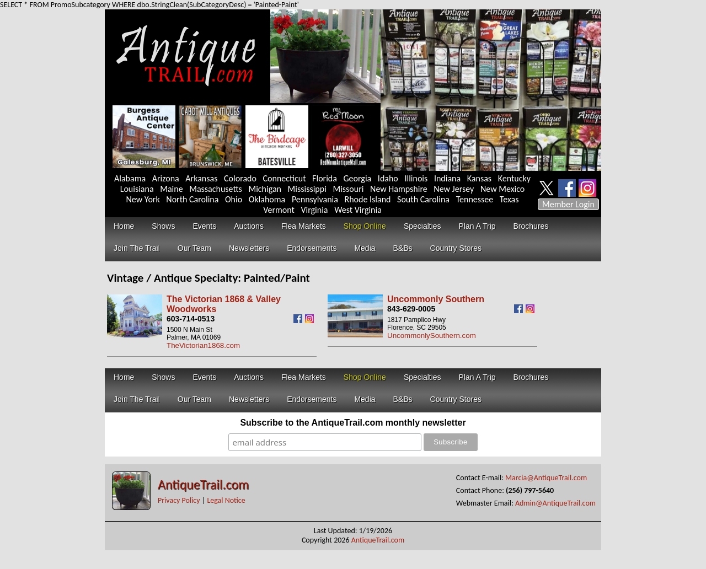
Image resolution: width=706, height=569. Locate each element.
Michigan (264, 189)
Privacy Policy (179, 500)
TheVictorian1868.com (203, 345)
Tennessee (475, 199)
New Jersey (454, 189)
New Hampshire (398, 189)
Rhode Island (368, 199)
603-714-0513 (191, 318)
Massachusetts (215, 189)
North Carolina (192, 199)
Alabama (130, 178)
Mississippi (307, 189)
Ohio (233, 199)
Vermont (279, 210)
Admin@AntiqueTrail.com (555, 503)
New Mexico (502, 189)
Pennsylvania (315, 199)
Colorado (240, 178)
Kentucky (514, 178)
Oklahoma (267, 199)
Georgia (358, 178)
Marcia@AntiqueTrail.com (546, 477)
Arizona (165, 178)
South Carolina (423, 199)
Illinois (415, 178)
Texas (509, 199)
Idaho (388, 178)
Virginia (314, 210)
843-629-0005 (411, 308)
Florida (324, 178)
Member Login (568, 204)
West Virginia (358, 210)
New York (143, 199)
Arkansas (201, 178)
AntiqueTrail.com (203, 484)
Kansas (479, 178)
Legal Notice (226, 500)
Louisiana (137, 189)
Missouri (348, 189)
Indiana (447, 178)
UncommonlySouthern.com (431, 335)
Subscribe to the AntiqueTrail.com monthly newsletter (353, 422)
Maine (171, 189)
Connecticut (284, 178)
